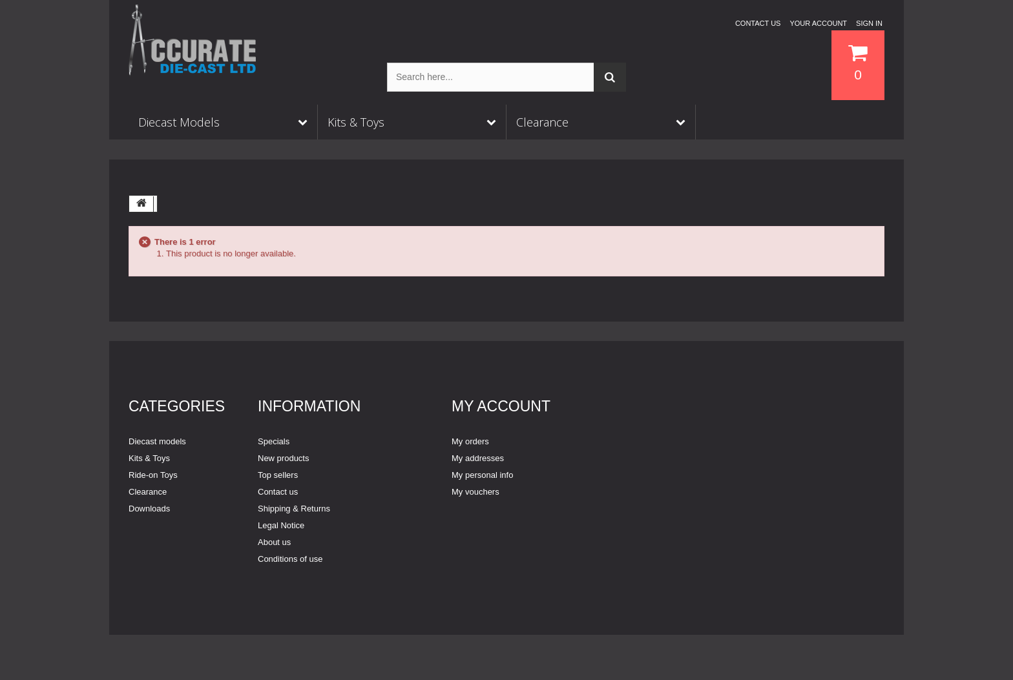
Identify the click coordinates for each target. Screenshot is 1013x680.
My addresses (478, 458)
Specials (273, 441)
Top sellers (278, 475)
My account (501, 406)
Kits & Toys (149, 458)
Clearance (148, 492)
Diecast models (157, 441)
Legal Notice (281, 525)
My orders (470, 441)
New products (283, 458)
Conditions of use (290, 559)
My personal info (482, 475)
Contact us (758, 23)
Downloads (149, 508)
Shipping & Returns (294, 508)
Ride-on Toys (153, 475)
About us (274, 542)
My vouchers (475, 492)
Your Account (818, 23)
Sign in (869, 23)
